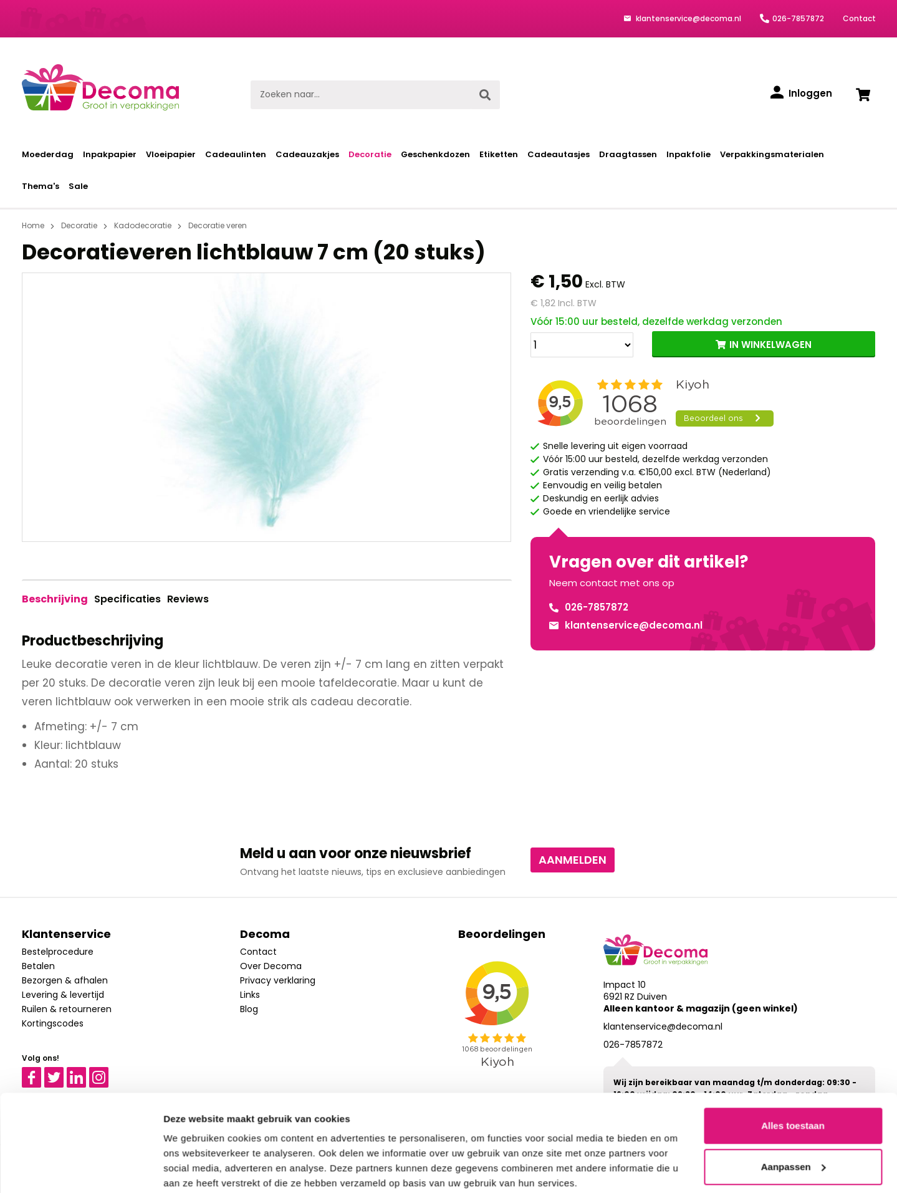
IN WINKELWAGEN (770, 344)
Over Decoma (271, 966)
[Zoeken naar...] (361, 94)
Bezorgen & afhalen (65, 980)
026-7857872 (798, 18)
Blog (249, 1009)
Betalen (38, 966)
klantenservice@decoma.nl (687, 18)
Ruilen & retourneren (67, 1009)
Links (250, 994)
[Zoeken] (485, 94)
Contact (859, 18)
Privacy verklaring (277, 980)
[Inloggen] (801, 93)
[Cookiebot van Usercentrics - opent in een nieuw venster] (80, 1168)
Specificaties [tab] (127, 599)
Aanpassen (793, 1117)
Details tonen (193, 1168)
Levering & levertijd (63, 994)
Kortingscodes (53, 1023)
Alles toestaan (793, 1076)
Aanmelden (573, 859)
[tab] (55, 599)
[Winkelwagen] (863, 95)
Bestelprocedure (58, 951)
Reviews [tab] (188, 599)
